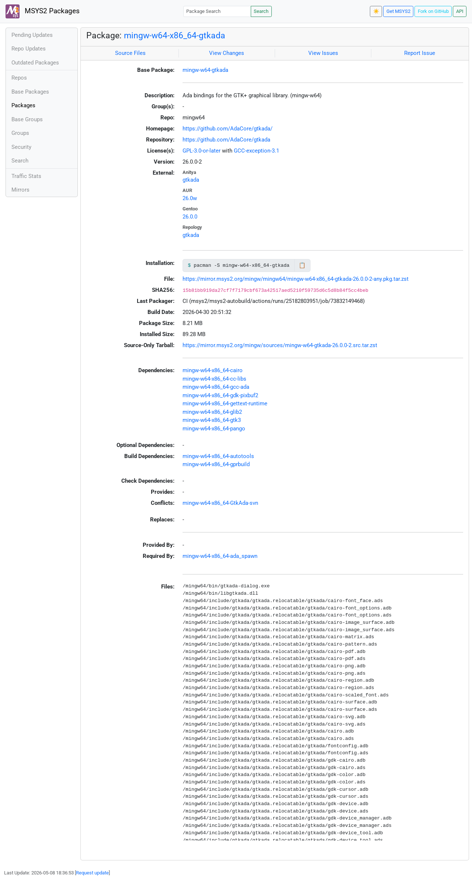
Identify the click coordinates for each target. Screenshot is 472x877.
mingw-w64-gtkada (205, 70)
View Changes (226, 53)
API (460, 11)
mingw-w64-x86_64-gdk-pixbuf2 (220, 395)
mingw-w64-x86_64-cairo (213, 370)
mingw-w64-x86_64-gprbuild (216, 464)
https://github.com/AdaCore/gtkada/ (228, 128)
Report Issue (419, 53)
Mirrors (20, 189)
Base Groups (27, 119)
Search (261, 11)
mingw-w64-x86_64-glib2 (212, 412)
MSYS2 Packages (43, 11)
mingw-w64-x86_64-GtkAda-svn (220, 503)
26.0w (190, 198)
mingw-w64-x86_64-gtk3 (212, 420)
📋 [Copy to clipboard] (302, 265)
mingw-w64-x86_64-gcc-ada (216, 387)
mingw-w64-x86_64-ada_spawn (220, 556)
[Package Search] (217, 11)
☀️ (376, 11)
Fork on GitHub (433, 11)
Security (21, 147)
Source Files (130, 53)
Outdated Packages (35, 62)
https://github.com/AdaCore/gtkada (226, 139)
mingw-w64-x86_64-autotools (218, 456)
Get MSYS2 (398, 11)
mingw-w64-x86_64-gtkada (174, 35)
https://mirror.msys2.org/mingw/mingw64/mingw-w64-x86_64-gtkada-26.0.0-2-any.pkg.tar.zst (296, 279)
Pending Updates (32, 35)
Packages (23, 105)
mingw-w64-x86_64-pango (214, 428)
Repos (19, 77)
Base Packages (30, 91)
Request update (92, 873)
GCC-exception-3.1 (256, 150)
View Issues (323, 53)
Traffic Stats (26, 176)
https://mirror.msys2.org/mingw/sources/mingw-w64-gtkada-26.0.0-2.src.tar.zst (280, 345)
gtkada (191, 180)
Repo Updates (28, 48)
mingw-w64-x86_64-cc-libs (214, 378)
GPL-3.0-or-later (202, 150)
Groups (20, 133)
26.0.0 (190, 216)
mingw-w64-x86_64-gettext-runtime (225, 403)
